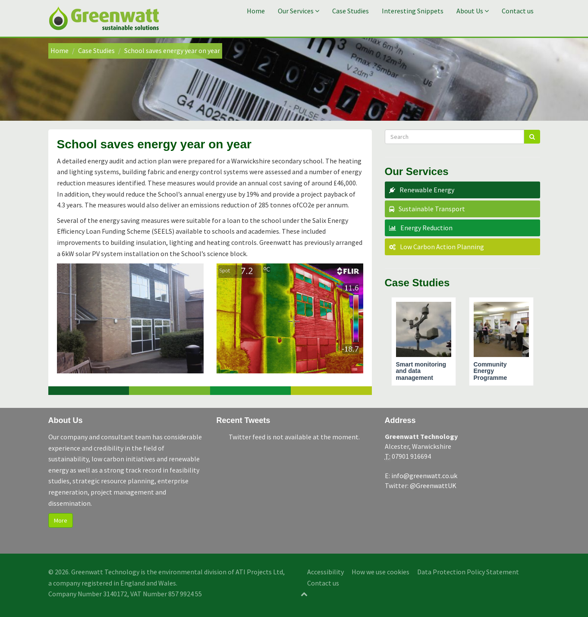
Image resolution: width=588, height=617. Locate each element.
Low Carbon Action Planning (442, 246)
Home (256, 10)
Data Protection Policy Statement (468, 571)
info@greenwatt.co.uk (424, 475)
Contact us (518, 10)
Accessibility (325, 571)
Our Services (298, 10)
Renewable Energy (426, 189)
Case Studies (350, 10)
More (60, 520)
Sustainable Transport (432, 208)
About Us (472, 10)
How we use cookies (380, 571)
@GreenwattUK (433, 485)
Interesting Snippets (412, 10)
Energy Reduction (426, 227)
